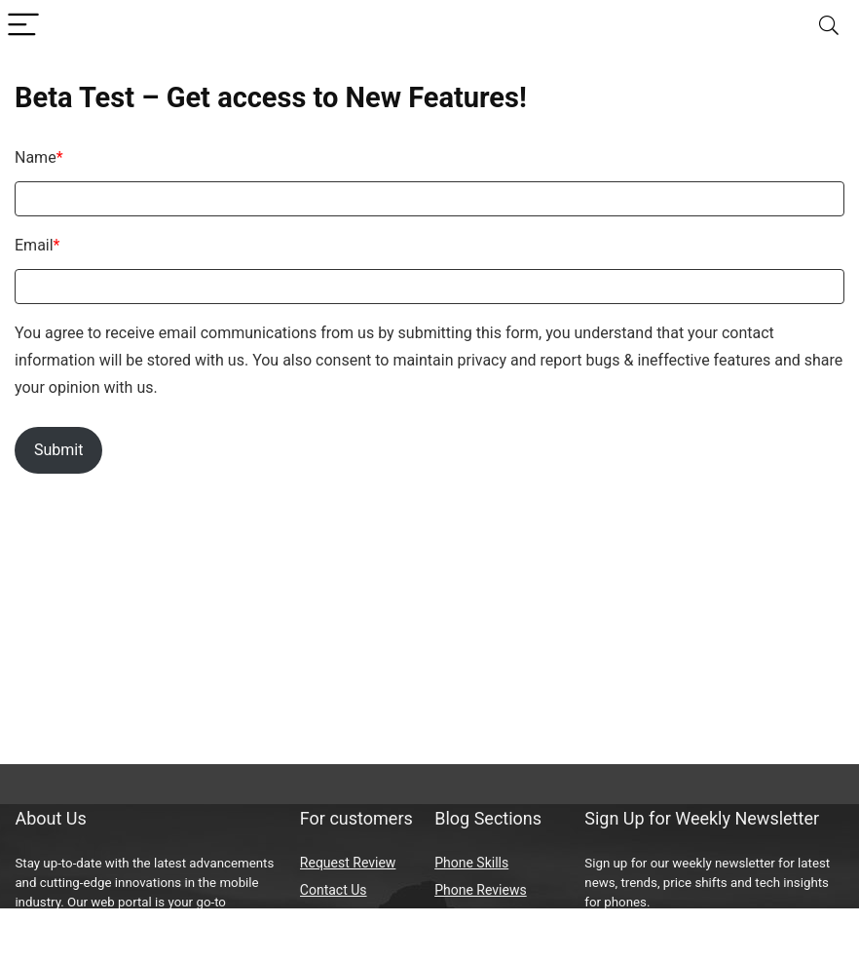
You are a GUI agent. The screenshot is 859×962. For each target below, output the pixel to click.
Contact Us (333, 890)
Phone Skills (471, 862)
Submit (58, 450)
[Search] (828, 26)
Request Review (348, 862)
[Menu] (23, 26)
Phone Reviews (480, 890)
